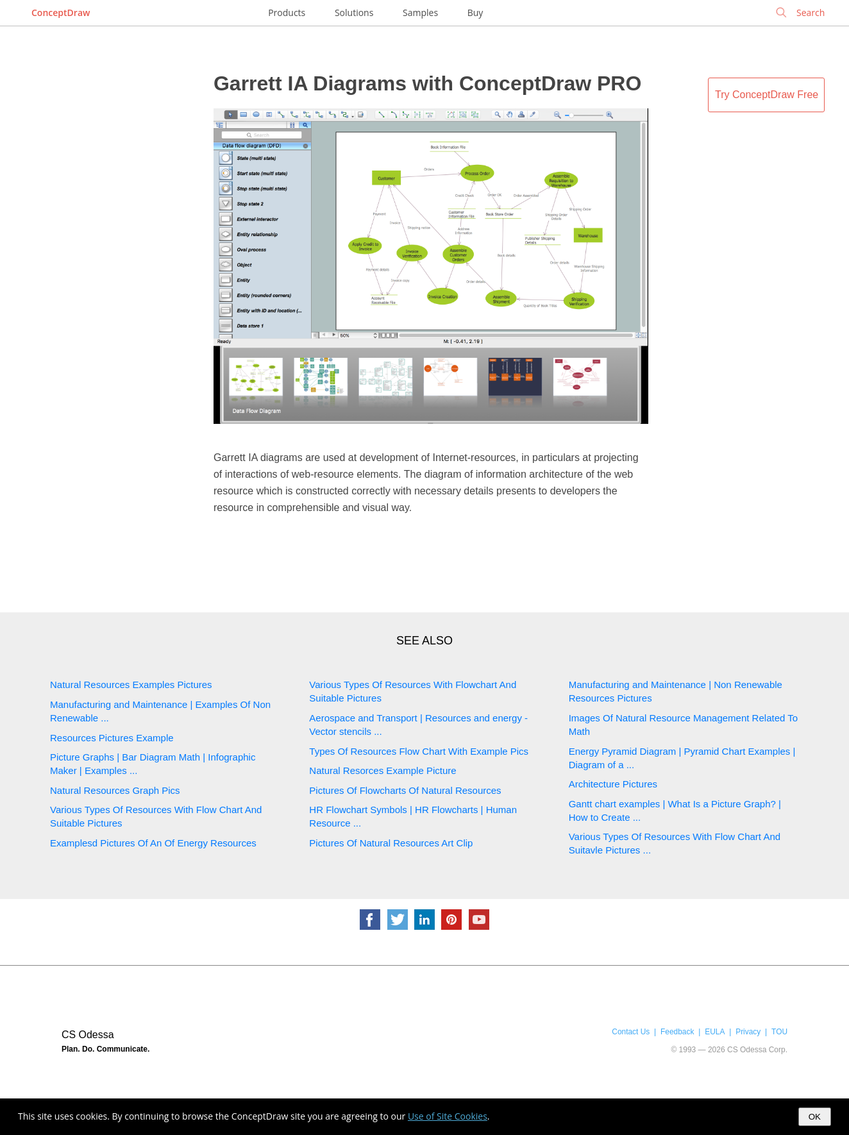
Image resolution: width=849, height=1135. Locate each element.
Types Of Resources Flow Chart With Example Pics (418, 751)
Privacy (748, 1031)
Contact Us (631, 1031)
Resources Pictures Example (112, 737)
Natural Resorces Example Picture (382, 770)
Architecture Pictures (613, 783)
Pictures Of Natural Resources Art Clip (391, 842)
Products (286, 12)
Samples (420, 12)
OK (815, 1117)
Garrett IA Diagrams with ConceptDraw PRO (427, 83)
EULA (715, 1031)
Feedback (677, 1031)
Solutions (354, 12)
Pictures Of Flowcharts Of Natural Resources (405, 790)
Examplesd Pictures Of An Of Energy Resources (153, 842)
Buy (475, 12)
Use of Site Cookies (447, 1116)
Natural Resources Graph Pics (115, 790)
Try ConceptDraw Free (766, 94)
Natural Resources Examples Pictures (131, 684)
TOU (779, 1031)
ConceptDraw (60, 12)
